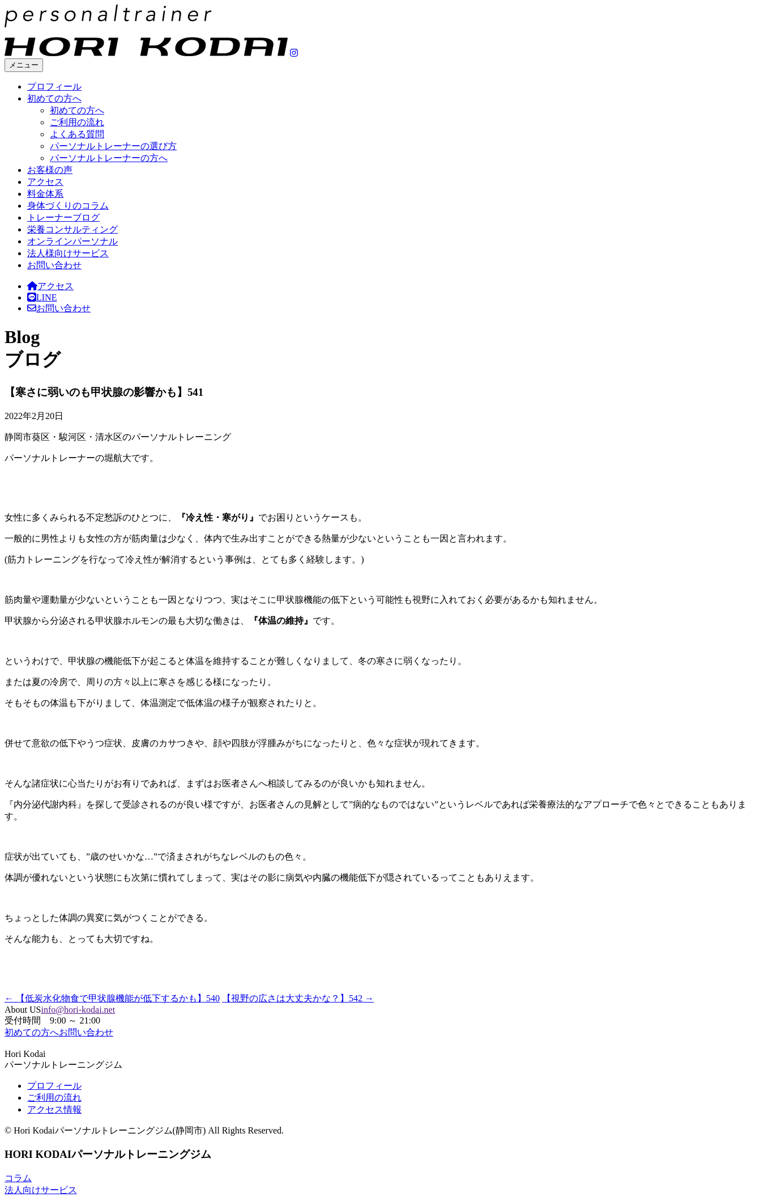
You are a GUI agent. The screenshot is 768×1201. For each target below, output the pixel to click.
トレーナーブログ (63, 217)
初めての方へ (54, 98)
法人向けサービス (41, 1190)
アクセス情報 (54, 1109)
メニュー (24, 65)
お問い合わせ (54, 265)
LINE (42, 297)
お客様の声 (49, 170)
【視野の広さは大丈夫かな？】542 (298, 998)
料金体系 (45, 193)
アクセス (45, 182)
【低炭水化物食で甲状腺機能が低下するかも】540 (112, 998)
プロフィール (54, 86)
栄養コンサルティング (72, 229)
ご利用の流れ (77, 122)
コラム (18, 1178)
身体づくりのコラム (68, 205)
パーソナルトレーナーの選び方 (113, 146)
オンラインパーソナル (72, 241)
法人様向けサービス (68, 253)
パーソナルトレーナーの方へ (109, 158)
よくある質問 (77, 134)
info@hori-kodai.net (78, 1009)
